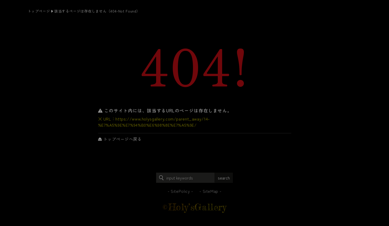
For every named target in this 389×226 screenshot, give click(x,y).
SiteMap (210, 191)
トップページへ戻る (120, 139)
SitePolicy (180, 191)
